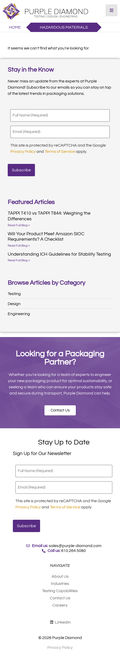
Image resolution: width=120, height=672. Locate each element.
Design (14, 304)
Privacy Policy (23, 151)
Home (15, 27)
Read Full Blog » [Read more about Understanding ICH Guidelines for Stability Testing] (19, 260)
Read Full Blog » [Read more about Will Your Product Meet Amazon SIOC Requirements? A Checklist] (19, 245)
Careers (60, 605)
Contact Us (60, 598)
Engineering (19, 314)
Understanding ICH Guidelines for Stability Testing (59, 254)
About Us (60, 576)
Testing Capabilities (60, 591)
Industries (60, 584)
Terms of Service (60, 151)
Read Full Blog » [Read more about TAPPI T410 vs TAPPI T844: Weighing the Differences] (19, 225)
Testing (14, 294)
